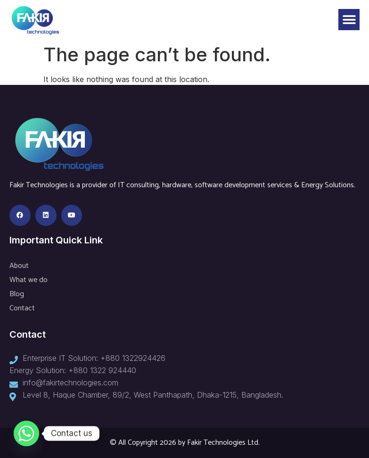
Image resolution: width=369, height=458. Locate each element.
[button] (349, 19)
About (19, 265)
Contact (22, 308)
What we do (28, 280)
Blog (16, 294)
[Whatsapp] (26, 433)
